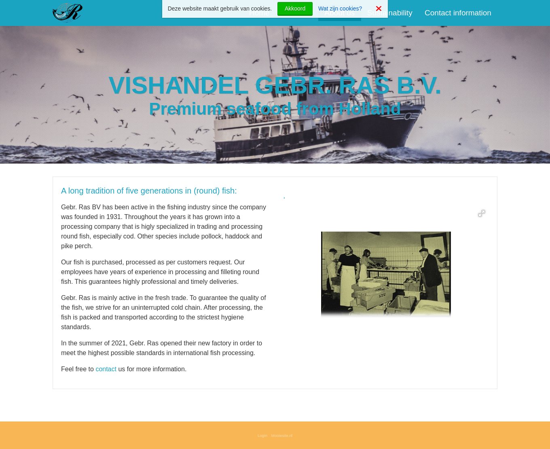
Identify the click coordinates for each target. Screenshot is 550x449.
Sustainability (389, 13)
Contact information (458, 13)
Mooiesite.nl (281, 435)
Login (262, 435)
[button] (481, 213)
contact (106, 369)
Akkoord (295, 8)
